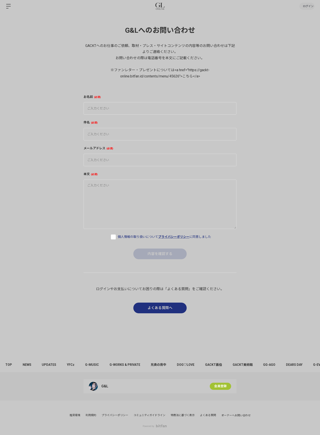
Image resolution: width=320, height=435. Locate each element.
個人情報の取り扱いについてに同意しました (164, 237)
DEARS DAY (300, 364)
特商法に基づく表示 (183, 415)
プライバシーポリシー (173, 237)
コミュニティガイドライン (149, 415)
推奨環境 (75, 415)
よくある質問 (208, 415)
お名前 (92, 97)
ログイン (306, 6)
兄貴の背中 (162, 364)
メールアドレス (98, 148)
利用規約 (91, 415)
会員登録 (220, 386)
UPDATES (50, 364)
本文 (91, 174)
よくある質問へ (160, 308)
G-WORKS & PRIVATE (127, 364)
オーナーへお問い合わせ (236, 415)
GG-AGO (274, 364)
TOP (9, 364)
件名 (91, 122)
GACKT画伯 (217, 364)
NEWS (27, 364)
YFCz (72, 364)
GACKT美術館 (247, 364)
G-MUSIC (94, 364)
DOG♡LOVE (189, 364)
